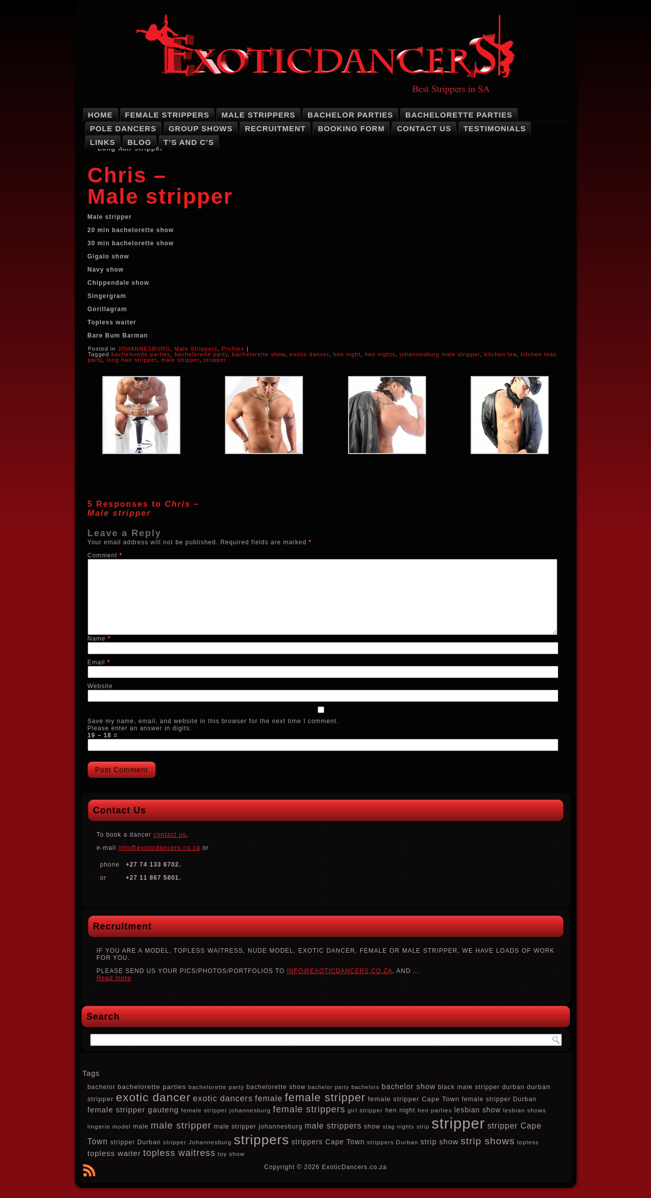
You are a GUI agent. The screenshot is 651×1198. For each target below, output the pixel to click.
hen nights (380, 354)
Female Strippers (167, 114)
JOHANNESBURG (144, 349)
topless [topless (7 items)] (528, 1142)
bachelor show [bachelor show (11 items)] (408, 1086)
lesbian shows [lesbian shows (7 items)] (524, 1110)
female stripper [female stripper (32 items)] (325, 1097)
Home (100, 114)
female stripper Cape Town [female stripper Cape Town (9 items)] (413, 1099)
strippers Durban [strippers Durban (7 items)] (392, 1142)
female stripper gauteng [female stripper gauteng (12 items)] (133, 1109)
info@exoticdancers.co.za (160, 847)
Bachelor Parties (350, 114)
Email (99, 662)
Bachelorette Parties (458, 114)
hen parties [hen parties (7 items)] (434, 1110)
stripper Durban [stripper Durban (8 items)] (135, 1142)
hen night (347, 354)
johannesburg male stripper (440, 354)
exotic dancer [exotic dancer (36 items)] (153, 1097)
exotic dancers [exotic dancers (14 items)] (223, 1098)
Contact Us (424, 128)
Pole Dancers (123, 128)
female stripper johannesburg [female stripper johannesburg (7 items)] (226, 1110)
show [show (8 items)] (372, 1126)
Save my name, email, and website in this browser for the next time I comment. (213, 721)
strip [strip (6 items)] (422, 1127)
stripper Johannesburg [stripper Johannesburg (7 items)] (197, 1142)
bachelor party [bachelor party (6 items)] (329, 1087)
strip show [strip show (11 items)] (439, 1142)
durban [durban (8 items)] (513, 1087)
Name (99, 638)
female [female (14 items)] (269, 1098)
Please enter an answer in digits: (140, 728)
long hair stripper (131, 360)
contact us (170, 834)
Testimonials (495, 128)
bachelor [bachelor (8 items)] (102, 1087)
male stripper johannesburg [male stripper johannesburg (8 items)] (258, 1126)
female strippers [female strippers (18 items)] (309, 1109)
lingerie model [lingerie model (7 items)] (109, 1127)
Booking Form (351, 128)
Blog (139, 142)
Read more (114, 978)
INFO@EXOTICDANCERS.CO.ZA (339, 971)
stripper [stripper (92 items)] (458, 1123)
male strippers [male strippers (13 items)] (333, 1125)
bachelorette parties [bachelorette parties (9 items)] (152, 1087)
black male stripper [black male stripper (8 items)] (469, 1087)
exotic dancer (309, 354)
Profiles (232, 349)
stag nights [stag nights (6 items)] (398, 1127)
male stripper (180, 360)
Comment (105, 555)
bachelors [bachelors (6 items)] (365, 1087)
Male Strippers (258, 114)
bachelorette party (200, 354)
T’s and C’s (189, 142)
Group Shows (201, 128)
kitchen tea (500, 354)
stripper (215, 360)
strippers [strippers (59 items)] (261, 1139)
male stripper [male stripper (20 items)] (181, 1125)
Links (103, 142)
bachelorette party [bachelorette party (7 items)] (216, 1087)
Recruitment (275, 128)
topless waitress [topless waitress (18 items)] (179, 1153)
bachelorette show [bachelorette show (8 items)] (275, 1087)
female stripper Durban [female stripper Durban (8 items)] (499, 1099)
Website (100, 686)
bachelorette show (259, 354)
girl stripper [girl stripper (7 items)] (365, 1110)
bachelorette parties (141, 354)
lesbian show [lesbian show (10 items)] (477, 1110)
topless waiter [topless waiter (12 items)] (114, 1153)
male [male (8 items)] (140, 1126)
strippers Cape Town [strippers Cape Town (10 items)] (328, 1142)
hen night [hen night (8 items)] (400, 1110)
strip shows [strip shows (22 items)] (488, 1141)
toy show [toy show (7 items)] (231, 1154)
